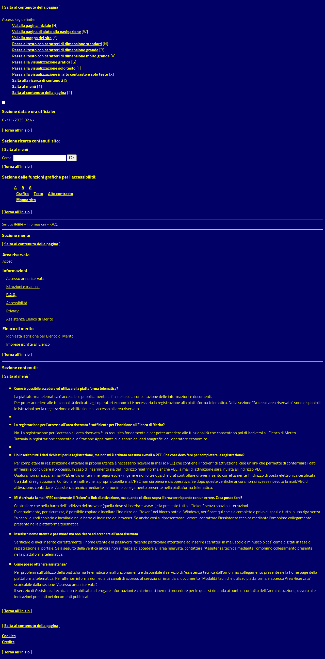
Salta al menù (24, 86)
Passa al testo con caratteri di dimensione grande (55, 50)
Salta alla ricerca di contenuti (37, 80)
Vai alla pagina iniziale (31, 25)
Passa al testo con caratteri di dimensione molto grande (61, 56)
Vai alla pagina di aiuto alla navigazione (46, 31)
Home (18, 224)
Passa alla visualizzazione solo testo (43, 68)
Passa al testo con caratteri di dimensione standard (57, 44)
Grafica (22, 193)
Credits (8, 642)
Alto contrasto (60, 193)
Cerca (6, 158)
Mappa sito (26, 200)
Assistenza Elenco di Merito (29, 319)
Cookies (9, 636)
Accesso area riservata (25, 278)
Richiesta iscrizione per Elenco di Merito (40, 336)
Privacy (12, 311)
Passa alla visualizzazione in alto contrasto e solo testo (60, 74)
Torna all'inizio (17, 130)
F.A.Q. (11, 295)
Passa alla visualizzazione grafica (41, 62)
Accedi (8, 261)
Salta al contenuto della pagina (31, 7)
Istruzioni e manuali (23, 286)
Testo (38, 193)
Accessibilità (16, 303)
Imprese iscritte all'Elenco (28, 344)
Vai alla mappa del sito (32, 38)
